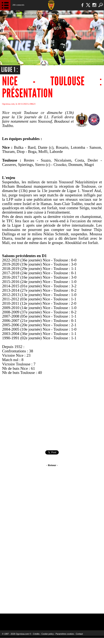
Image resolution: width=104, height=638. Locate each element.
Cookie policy (47, 634)
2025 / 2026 (30, 13)
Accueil (7, 13)
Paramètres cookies (65, 634)
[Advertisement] (52, 413)
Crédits (36, 634)
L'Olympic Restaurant (49, 619)
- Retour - (52, 465)
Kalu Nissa (85, 619)
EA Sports (21, 619)
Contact (79, 634)
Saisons (18, 13)
